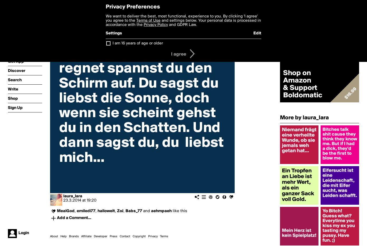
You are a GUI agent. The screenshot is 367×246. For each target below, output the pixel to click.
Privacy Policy (156, 25)
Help (63, 236)
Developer (100, 236)
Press (113, 236)
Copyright (139, 236)
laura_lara (72, 196)
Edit (257, 33)
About (54, 236)
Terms (164, 236)
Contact (125, 236)
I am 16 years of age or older (138, 43)
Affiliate (86, 236)
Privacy (153, 236)
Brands (74, 236)
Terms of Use (148, 21)
